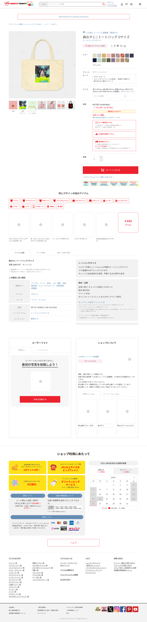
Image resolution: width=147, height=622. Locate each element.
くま (54, 283)
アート (42, 283)
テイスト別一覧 (37, 575)
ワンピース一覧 (14, 572)
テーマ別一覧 (37, 577)
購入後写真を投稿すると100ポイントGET (106, 117)
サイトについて (90, 572)
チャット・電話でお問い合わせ (124, 563)
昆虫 (49, 283)
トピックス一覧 (37, 572)
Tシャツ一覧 (13, 563)
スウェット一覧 (14, 587)
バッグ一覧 (12, 591)
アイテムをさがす (15, 558)
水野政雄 (60, 285)
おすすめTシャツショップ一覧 (42, 568)
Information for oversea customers (73, 16)
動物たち (114, 32)
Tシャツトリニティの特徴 (69, 575)
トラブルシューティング (93, 570)
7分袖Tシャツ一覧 (15, 584)
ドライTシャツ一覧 (15, 565)
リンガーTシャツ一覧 (16, 577)
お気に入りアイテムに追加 (95, 46)
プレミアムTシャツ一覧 (17, 568)
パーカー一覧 (13, 589)
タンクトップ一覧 (15, 580)
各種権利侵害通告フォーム (123, 570)
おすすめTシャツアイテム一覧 (19, 596)
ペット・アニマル (38, 299)
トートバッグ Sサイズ (92, 40)
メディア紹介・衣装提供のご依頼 (125, 568)
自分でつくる (64, 565)
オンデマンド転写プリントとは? (91, 302)
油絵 (64, 283)
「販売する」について (92, 565)
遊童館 (34, 288)
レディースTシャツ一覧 (16, 570)
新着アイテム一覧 (38, 563)
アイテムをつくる (66, 558)
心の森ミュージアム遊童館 (97, 32)
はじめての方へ (65, 579)
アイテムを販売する (67, 570)
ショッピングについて (92, 563)
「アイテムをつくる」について (95, 568)
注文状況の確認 (112, 6)
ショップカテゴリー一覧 (40, 580)
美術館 (34, 285)
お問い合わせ (118, 558)
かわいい (35, 294)
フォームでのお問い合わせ (123, 565)
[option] (42, 64)
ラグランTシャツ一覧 (16, 575)
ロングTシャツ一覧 (15, 582)
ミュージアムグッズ (46, 285)
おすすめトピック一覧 (40, 565)
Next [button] (74, 65)
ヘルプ (73, 542)
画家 (59, 283)
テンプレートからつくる (68, 563)
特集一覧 (35, 570)
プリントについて (100, 72)
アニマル (35, 283)
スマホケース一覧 (15, 594)
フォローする (90, 361)
